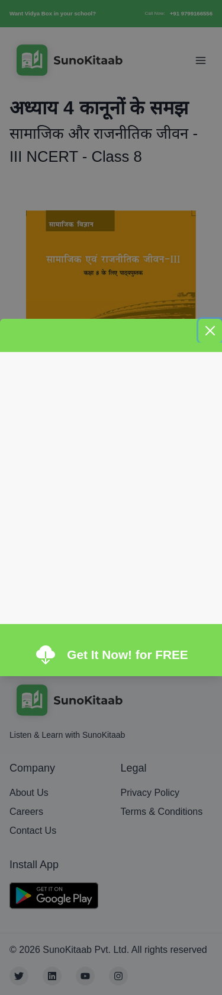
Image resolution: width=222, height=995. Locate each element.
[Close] (210, 331)
